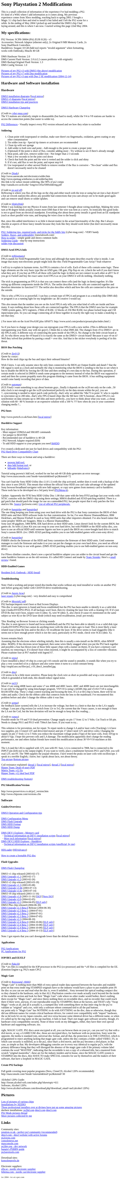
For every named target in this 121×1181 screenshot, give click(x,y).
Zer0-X (15, 353)
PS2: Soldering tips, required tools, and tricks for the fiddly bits (33, 232)
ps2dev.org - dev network (14, 1146)
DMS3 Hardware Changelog (15, 107)
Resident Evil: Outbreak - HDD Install (20, 572)
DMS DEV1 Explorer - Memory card (20, 832)
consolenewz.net (9, 1140)
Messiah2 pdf (18, 601)
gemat (15, 702)
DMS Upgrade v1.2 (11, 879)
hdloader (12, 468)
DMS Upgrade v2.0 (11, 899)
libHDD (55, 443)
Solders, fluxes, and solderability (17, 235)
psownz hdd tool (16, 462)
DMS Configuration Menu (14, 818)
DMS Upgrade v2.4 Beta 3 (14, 930)
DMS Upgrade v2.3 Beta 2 (14, 913)
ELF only (41, 902)
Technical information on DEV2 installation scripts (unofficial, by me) (39, 844)
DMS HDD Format (11, 824)
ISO (39, 896)
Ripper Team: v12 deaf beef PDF (18, 773)
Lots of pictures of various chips (17, 1101)
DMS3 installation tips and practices (19, 102)
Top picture (7, 759)
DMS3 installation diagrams (15, 96)
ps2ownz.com (8, 1137)
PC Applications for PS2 (13, 951)
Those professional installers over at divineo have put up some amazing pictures (41, 1107)
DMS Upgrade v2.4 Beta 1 (14, 925)
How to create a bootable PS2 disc (18, 855)
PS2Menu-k (61, 490)
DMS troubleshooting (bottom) (17, 779)
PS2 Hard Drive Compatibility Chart (19, 451)
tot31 (14, 683)
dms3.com (40, 1110)
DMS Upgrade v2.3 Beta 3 (14, 916)
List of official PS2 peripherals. (54, 504)
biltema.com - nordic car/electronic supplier (23, 1172)
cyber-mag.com (19, 113)
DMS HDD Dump (10, 827)
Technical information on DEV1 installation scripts (29, 835)
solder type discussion (12, 243)
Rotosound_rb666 (21, 982)
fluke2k (15, 964)
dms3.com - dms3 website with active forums (24, 1135)
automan (16, 384)
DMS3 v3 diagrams (11, 99)
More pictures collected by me (16, 1116)
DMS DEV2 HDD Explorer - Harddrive (21, 841)
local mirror (37, 96)
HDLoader (6, 850)
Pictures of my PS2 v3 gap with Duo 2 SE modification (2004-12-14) (36, 76)
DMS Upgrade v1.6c (11, 890)
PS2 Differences (9, 124)
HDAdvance (20, 850)
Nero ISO (48, 896)
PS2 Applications (10, 948)
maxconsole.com (9, 1143)
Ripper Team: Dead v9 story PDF (18, 767)
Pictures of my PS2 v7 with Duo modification (24, 73)
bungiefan (17, 509)
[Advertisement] (104, 49)
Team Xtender (93, 557)
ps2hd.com (28, 1110)
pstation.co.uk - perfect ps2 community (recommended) (29, 1132)
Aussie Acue (18, 593)
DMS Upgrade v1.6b (11, 888)
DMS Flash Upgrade (11, 821)
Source (17, 504)
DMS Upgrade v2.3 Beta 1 (14, 910)
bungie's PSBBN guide (12, 1149)
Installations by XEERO (13, 1104)
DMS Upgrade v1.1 (11, 876)
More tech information (15, 838)
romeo (15, 716)
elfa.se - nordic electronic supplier (18, 1169)
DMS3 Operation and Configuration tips (21, 813)
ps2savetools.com (10, 1152)
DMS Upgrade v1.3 (11, 885)
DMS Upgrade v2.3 (11, 919)
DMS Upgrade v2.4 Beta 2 (14, 927)
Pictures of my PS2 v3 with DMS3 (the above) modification (31, 70)
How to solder (8, 237)
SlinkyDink (17, 204)
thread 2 (56, 764)
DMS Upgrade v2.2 (11, 902)
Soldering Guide (9, 240)
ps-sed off (16, 190)
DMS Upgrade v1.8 (11, 896)
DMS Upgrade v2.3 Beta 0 (14, 907)
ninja (14, 658)
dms (14, 672)
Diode (15, 173)
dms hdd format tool (18, 465)
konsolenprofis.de (10, 1160)
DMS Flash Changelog (12, 868)
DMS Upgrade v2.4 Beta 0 (14, 922)
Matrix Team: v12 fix (12, 770)
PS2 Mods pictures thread (14, 1113)
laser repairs (7, 596)
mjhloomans (18, 256)
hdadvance (23, 468)
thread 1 (32, 764)
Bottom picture (21, 759)
